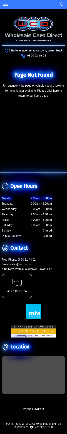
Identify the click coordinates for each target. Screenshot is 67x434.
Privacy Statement (33, 408)
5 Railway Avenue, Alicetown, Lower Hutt (35, 50)
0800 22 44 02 (36, 55)
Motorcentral (41, 427)
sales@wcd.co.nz (21, 264)
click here (53, 90)
